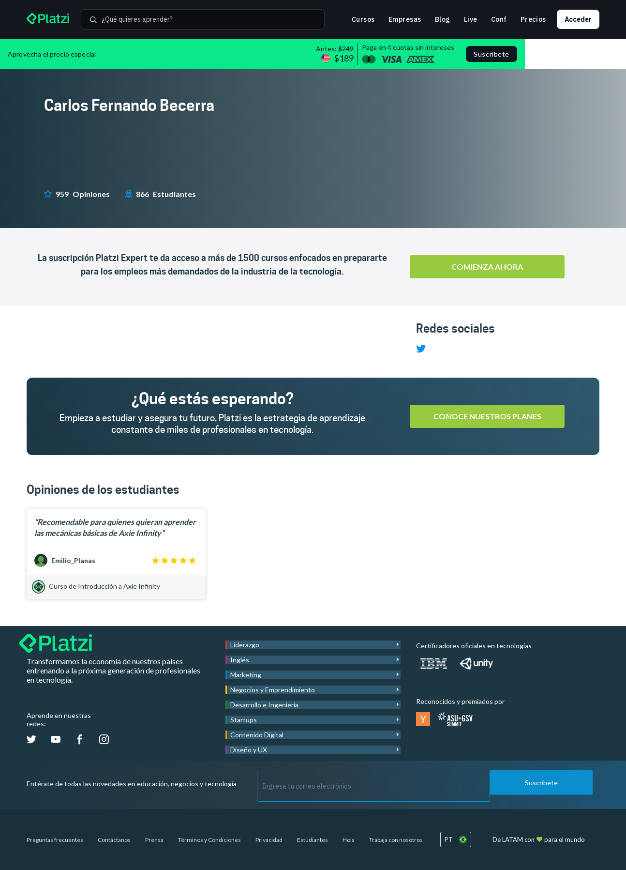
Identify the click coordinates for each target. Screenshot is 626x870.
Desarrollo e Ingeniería (264, 705)
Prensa (154, 839)
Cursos (363, 19)
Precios (533, 19)
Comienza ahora (487, 266)
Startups (243, 720)
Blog (442, 19)
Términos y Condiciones (209, 839)
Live (470, 19)
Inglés (239, 660)
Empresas (404, 19)
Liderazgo (244, 645)
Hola (349, 839)
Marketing (245, 675)
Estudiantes (312, 839)
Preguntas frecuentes (55, 839)
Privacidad (269, 839)
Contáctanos (114, 839)
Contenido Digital (256, 735)
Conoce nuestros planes (487, 416)
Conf (499, 19)
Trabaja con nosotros (396, 839)
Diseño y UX (248, 750)
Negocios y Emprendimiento (272, 690)
